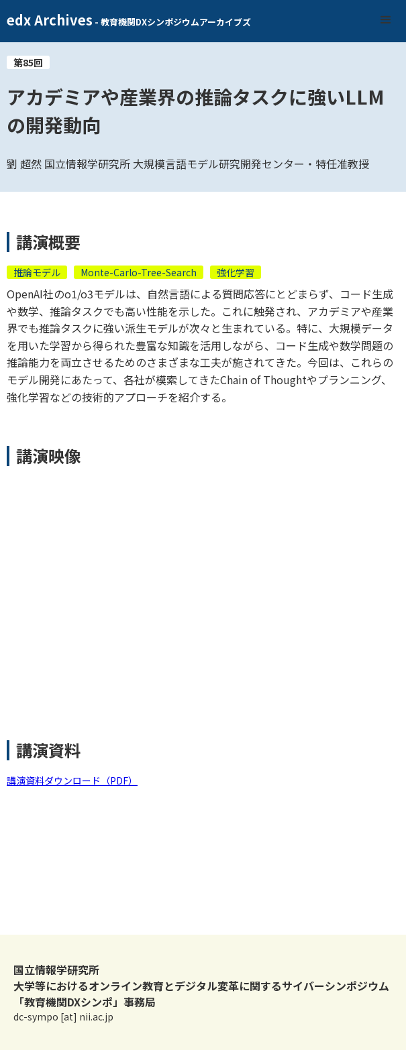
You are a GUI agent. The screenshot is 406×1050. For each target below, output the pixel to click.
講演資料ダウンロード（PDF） (72, 780)
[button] (386, 20)
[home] (125, 21)
